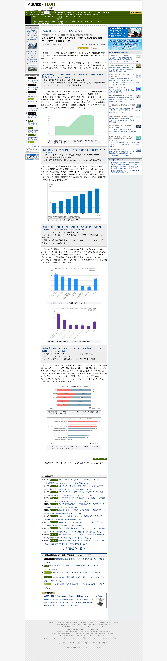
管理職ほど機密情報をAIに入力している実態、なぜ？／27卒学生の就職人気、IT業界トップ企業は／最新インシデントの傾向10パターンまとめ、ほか (124, 81)
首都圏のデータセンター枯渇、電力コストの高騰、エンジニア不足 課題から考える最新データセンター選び (32, 57)
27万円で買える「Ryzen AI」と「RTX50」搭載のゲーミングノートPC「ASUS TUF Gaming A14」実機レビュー (86, 596)
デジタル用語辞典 (80, 635)
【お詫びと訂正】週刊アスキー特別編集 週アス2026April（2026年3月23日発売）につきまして (125, 163)
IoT (35, 12)
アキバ (89, 12)
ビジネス (40, 12)
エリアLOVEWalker (58, 638)
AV (85, 12)
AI (31, 12)
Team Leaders (84, 633)
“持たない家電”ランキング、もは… (33, 81)
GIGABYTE (53, 19)
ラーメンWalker (48, 638)
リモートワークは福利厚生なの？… (33, 95)
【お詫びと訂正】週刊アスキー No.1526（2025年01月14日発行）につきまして (125, 171)
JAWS (34, 21)
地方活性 (89, 14)
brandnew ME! (60, 23)
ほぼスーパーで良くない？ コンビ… (33, 109)
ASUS (73, 17)
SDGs (84, 14)
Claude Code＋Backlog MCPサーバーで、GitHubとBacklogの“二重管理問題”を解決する (121, 120)
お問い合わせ (96, 643)
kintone (47, 21)
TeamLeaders (68, 14)
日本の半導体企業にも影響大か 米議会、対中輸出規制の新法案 (68, 602)
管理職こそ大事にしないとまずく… (33, 102)
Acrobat (41, 21)
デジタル (53, 12)
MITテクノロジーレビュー (100, 635)
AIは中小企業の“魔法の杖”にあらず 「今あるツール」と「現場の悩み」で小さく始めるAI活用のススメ (32, 35)
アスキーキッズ (29, 14)
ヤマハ (92, 21)
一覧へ (138, 159)
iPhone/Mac (61, 12)
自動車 (69, 12)
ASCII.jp (34, 4)
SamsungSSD (59, 19)
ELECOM (34, 19)
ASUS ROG (47, 19)
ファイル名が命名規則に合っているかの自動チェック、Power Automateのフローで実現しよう (124, 144)
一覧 (75, 48)
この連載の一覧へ (74, 548)
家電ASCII (43, 14)
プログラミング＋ (93, 633)
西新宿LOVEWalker (78, 638)
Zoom (98, 21)
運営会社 (87, 643)
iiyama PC (80, 624)
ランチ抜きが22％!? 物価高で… (33, 145)
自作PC (80, 12)
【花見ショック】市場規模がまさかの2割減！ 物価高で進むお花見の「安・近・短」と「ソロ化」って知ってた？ (124, 60)
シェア (62, 47)
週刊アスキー (60, 14)
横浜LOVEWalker (68, 638)
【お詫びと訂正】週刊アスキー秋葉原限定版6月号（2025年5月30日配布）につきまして (125, 167)
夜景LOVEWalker (88, 638)
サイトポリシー (63, 643)
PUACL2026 (95, 14)
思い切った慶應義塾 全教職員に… (33, 88)
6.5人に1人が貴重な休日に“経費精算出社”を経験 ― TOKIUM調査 (75, 572)
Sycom (54, 17)
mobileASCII (89, 635)
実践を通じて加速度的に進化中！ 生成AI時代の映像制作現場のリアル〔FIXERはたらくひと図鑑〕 (122, 154)
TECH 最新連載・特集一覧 (118, 52)
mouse (41, 17)
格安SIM (36, 14)
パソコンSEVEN (60, 17)
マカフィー (34, 23)
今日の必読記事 (64, 635)
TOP (50, 622)
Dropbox (67, 21)
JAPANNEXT (47, 23)
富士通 (34, 17)
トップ (27, 12)
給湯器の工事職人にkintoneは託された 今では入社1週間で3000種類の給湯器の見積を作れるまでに (122, 69)
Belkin (92, 19)
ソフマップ (54, 23)
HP (79, 17)
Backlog (80, 21)
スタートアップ (101, 12)
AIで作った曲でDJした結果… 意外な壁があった (62, 605)
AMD (41, 19)
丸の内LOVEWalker (108, 638)
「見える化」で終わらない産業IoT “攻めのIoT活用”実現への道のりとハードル (124, 131)
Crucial (73, 19)
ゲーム (108, 12)
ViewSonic (86, 19)
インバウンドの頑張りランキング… (33, 116)
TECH (48, 4)
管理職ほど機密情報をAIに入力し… (33, 138)
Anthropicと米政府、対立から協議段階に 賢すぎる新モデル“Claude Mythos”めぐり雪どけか (79, 599)
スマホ (94, 12)
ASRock (67, 19)
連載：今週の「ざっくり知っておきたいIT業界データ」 (60, 31)
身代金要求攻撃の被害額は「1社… (33, 131)
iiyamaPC (47, 17)
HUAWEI (79, 19)
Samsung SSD (60, 631)
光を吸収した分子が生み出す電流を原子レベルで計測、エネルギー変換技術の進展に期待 (121, 99)
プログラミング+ (77, 14)
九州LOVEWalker (98, 638)
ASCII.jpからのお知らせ (116, 160)
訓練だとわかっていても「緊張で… (33, 124)
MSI (67, 17)
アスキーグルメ (52, 14)
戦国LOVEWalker (118, 638)
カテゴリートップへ (100, 459)
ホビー (75, 12)
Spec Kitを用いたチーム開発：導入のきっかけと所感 (121, 91)
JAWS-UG (69, 627)
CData (73, 21)
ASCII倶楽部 (136, 12)
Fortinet (86, 21)
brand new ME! (94, 629)
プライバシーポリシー (76, 643)
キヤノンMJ (41, 23)
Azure (53, 21)
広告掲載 (104, 643)
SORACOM (77, 631)
